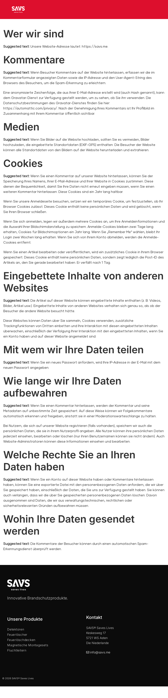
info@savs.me (100, 652)
